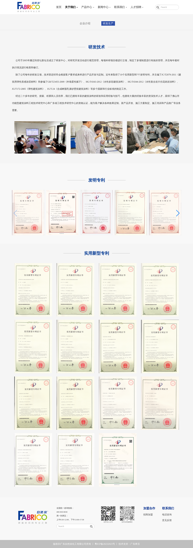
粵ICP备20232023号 (105, 544)
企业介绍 (85, 23)
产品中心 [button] (87, 7)
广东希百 (135, 544)
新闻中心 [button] (104, 7)
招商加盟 (148, 514)
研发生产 (108, 23)
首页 (59, 6)
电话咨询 (167, 514)
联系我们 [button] (120, 7)
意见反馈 (167, 520)
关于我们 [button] (71, 7)
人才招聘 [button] (137, 7)
